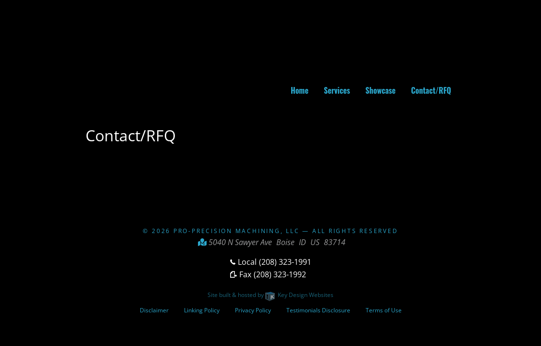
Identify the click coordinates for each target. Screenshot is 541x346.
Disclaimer (154, 310)
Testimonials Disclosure (318, 310)
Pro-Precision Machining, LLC (236, 231)
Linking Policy (202, 310)
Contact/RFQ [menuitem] (431, 90)
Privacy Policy (253, 310)
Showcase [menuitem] (381, 90)
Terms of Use (384, 310)
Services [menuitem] (337, 90)
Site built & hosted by (270, 295)
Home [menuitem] (299, 90)
